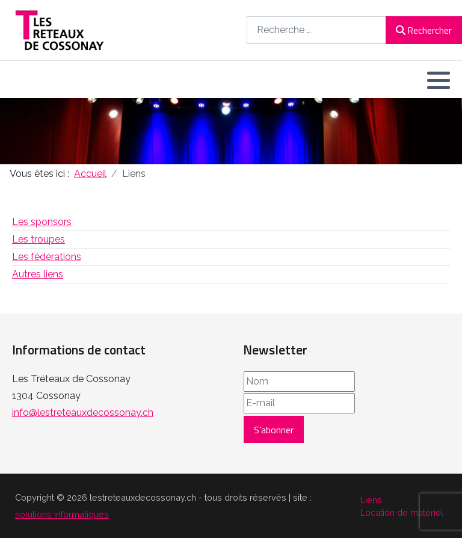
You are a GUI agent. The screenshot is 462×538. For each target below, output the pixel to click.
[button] (438, 80)
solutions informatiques (62, 514)
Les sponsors (42, 221)
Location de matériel (401, 512)
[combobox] (316, 29)
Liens (371, 500)
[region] (231, 131)
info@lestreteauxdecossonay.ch (82, 412)
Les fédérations (46, 256)
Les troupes (38, 239)
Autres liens (37, 274)
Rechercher (424, 30)
